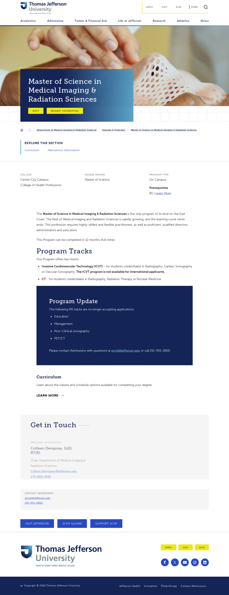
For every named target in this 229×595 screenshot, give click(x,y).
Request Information (65, 111)
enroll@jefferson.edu (125, 350)
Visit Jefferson (37, 523)
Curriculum (32, 150)
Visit (164, 7)
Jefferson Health (129, 586)
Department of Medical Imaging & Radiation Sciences (67, 130)
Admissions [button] (55, 20)
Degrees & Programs (113, 130)
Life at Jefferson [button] (130, 20)
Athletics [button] (183, 20)
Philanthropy (169, 586)
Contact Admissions (193, 586)
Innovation (151, 586)
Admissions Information (64, 150)
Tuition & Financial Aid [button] (91, 20)
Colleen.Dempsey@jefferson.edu (54, 476)
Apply (149, 7)
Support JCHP (106, 523)
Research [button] (159, 20)
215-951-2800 (34, 502)
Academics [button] (28, 20)
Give (178, 7)
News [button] (205, 20)
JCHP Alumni (72, 523)
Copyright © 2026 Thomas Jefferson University (52, 585)
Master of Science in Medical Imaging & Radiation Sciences (164, 130)
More (193, 6)
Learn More (163, 193)
